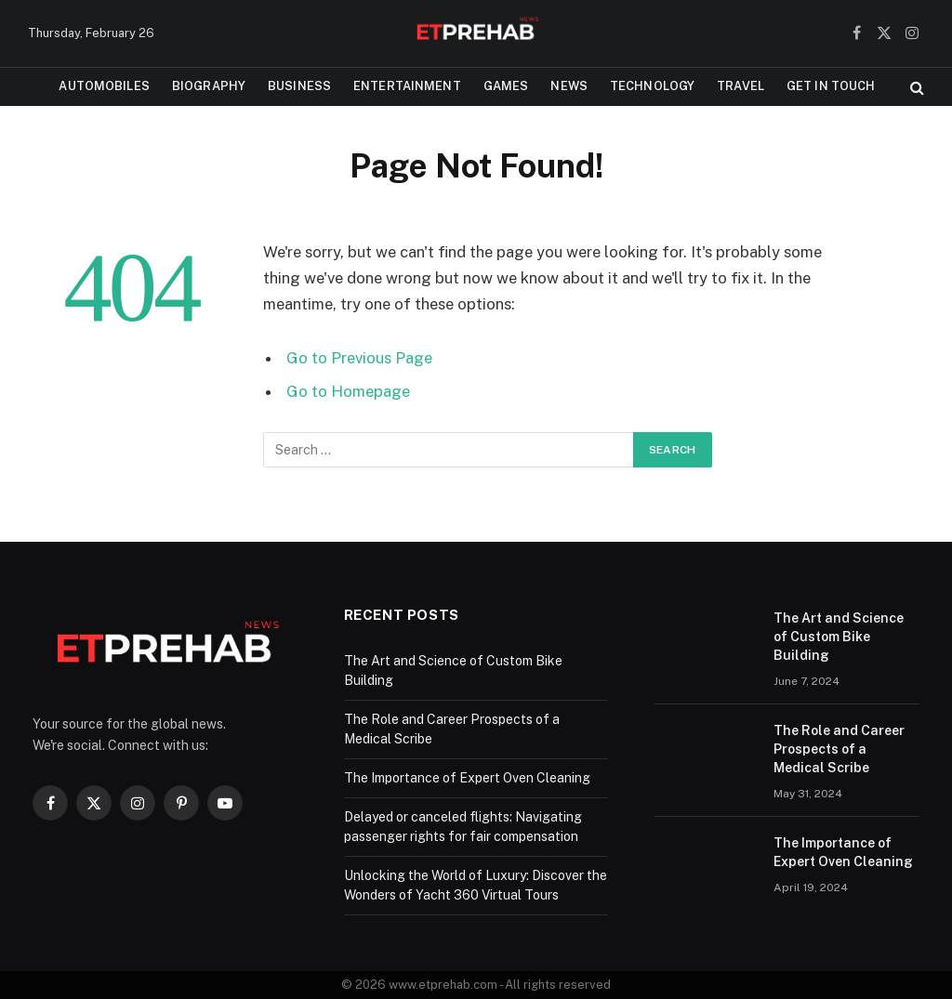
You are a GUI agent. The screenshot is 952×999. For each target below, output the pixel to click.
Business (299, 86)
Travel (740, 86)
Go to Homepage (348, 391)
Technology (652, 86)
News (569, 86)
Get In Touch (831, 86)
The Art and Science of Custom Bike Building (839, 637)
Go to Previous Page (359, 357)
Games (506, 86)
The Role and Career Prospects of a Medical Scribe (839, 749)
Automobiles (104, 86)
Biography (208, 86)
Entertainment (407, 86)
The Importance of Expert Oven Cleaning (467, 777)
